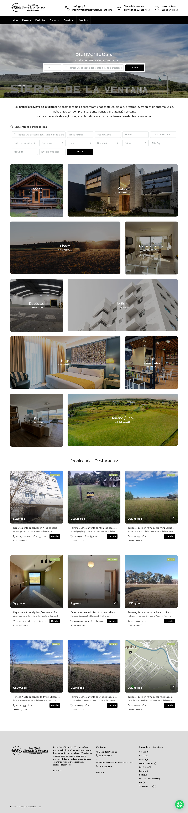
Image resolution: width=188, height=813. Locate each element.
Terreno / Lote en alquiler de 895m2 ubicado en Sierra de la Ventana (47, 696)
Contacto (54, 20)
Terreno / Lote (146, 786)
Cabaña (142, 752)
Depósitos (144, 767)
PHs (141, 782)
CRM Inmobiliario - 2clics (33, 807)
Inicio (15, 20)
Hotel (141, 775)
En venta (26, 20)
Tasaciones (68, 20)
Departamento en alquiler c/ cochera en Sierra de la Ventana (43, 612)
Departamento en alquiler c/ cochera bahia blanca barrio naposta (102, 612)
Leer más (57, 770)
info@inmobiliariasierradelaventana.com (92, 9)
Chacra (142, 759)
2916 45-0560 (79, 6)
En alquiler (40, 20)
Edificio (142, 771)
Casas (142, 755)
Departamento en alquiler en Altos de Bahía (35, 527)
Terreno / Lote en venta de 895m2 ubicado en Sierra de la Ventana (103, 696)
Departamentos (146, 763)
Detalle (55, 536)
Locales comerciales (148, 778)
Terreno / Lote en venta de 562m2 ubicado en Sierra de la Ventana (103, 527)
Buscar (134, 67)
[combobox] (52, 68)
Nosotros (83, 20)
